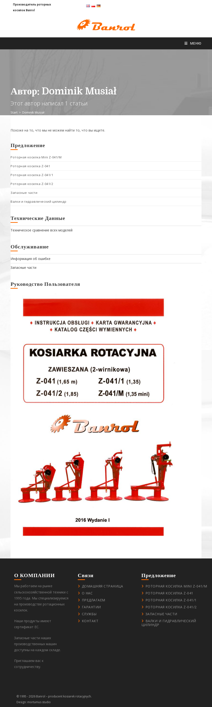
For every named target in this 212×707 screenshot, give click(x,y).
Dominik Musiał (33, 112)
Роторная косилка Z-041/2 (32, 184)
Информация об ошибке (30, 258)
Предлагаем (93, 600)
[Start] (14, 112)
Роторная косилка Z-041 (30, 166)
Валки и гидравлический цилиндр (38, 201)
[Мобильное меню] (192, 43)
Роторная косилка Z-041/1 (32, 175)
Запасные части (24, 192)
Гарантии (91, 607)
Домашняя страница (102, 586)
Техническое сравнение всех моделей (42, 230)
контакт (90, 621)
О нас (87, 593)
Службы (89, 614)
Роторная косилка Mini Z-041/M (36, 157)
